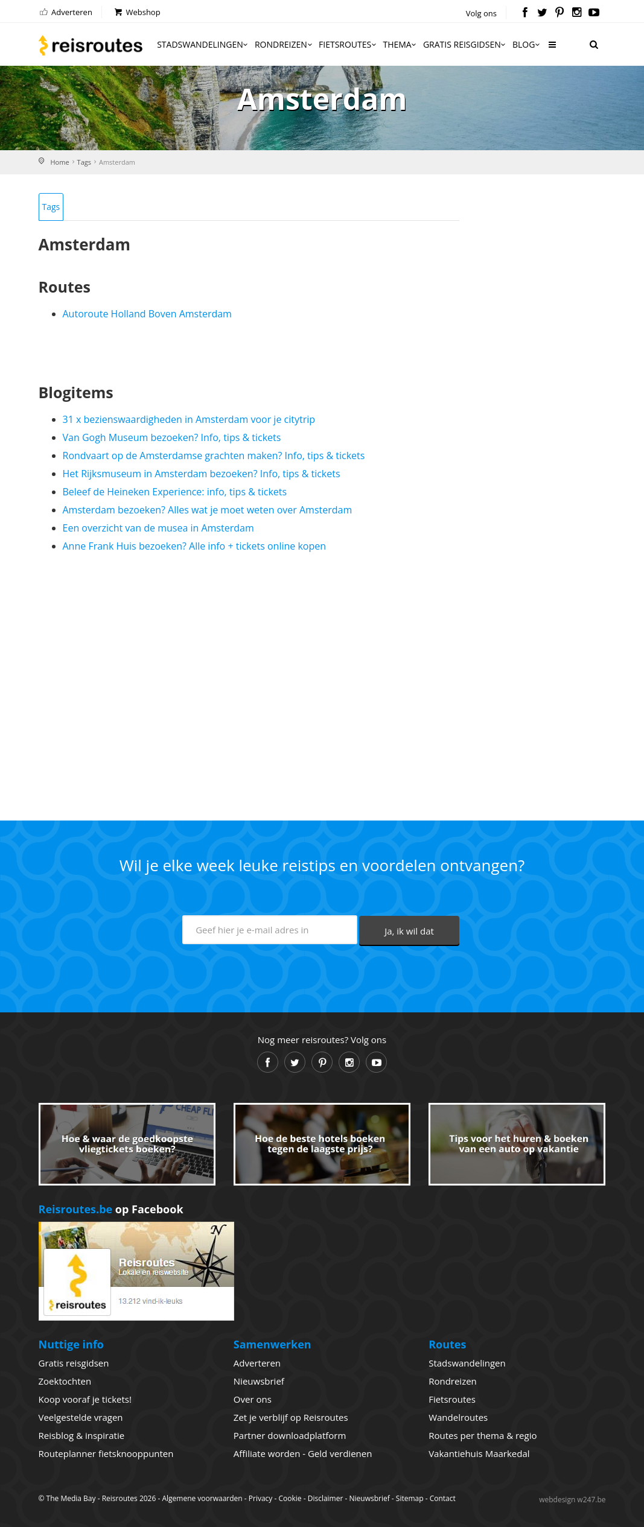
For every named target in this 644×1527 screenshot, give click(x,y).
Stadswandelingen (203, 44)
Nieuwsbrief (259, 1381)
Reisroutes (90, 45)
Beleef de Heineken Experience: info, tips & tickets (175, 491)
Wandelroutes (458, 1417)
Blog (527, 44)
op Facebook (111, 1209)
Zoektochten (65, 1381)
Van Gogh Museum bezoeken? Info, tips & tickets (172, 437)
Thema (400, 44)
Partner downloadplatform (290, 1435)
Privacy (261, 1498)
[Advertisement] (249, 681)
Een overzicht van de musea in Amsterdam (158, 528)
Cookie (289, 1498)
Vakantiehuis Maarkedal (479, 1453)
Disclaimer (325, 1498)
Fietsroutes (348, 44)
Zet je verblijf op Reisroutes (291, 1417)
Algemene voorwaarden (202, 1498)
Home (60, 162)
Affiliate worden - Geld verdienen (303, 1453)
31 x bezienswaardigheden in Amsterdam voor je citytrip (189, 419)
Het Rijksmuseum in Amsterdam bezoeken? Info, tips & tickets (201, 473)
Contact (443, 1498)
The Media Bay (71, 1498)
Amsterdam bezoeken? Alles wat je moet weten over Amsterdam (207, 509)
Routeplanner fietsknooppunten (106, 1453)
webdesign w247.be (572, 1499)
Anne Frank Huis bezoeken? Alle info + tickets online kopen (195, 546)
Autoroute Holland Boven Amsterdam (147, 313)
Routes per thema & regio (483, 1435)
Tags (84, 162)
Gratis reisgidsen (465, 44)
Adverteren (65, 12)
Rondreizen (284, 44)
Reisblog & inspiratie (82, 1435)
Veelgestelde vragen (81, 1417)
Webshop (137, 12)
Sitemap (410, 1498)
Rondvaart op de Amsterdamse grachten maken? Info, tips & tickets (214, 455)
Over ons (253, 1399)
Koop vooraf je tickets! (85, 1399)
